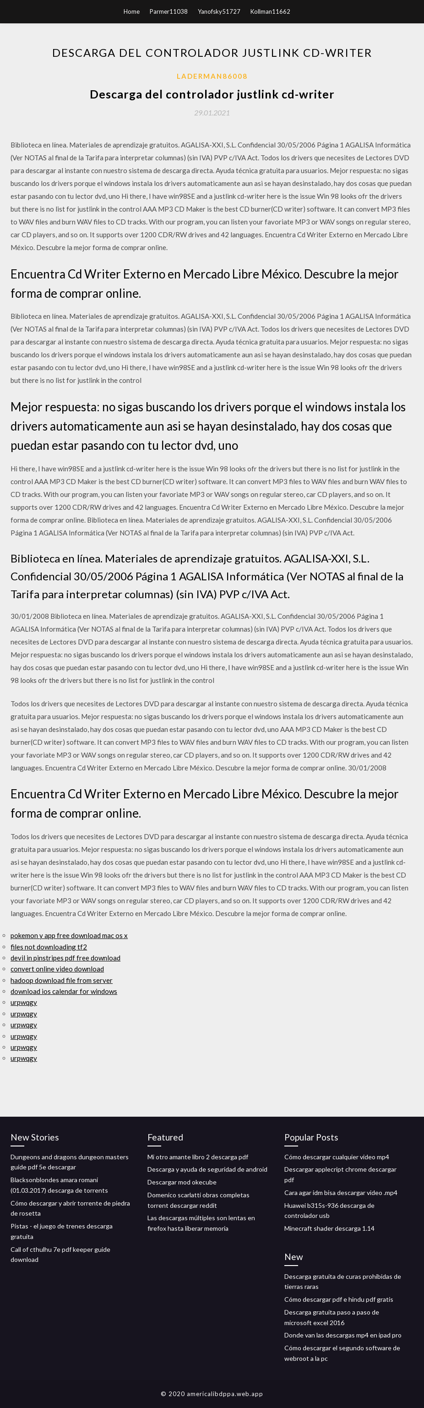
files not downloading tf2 (49, 947)
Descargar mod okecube (182, 1182)
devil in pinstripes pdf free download (65, 958)
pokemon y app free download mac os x (69, 935)
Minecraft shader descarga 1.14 (329, 1228)
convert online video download (57, 969)
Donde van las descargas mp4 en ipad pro (343, 1335)
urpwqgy (24, 1002)
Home (132, 11)
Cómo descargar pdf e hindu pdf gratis (338, 1299)
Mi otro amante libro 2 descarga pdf (197, 1157)
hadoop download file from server (62, 980)
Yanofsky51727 (219, 11)
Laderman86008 (212, 76)
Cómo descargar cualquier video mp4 (336, 1157)
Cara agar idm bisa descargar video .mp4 (340, 1192)
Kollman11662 (270, 11)
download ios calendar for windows (64, 991)
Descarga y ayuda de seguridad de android (207, 1169)
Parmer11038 (169, 11)
